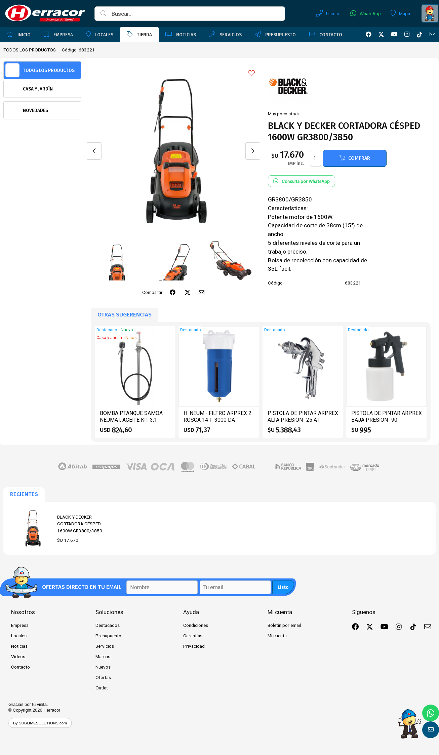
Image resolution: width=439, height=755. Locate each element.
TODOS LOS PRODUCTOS (29, 49)
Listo (283, 587)
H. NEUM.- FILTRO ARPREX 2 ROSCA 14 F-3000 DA (217, 416)
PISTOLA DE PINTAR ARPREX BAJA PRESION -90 (386, 416)
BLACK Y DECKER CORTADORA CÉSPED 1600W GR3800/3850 (79, 523)
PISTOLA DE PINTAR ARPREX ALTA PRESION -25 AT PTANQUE (303, 419)
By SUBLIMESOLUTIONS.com (40, 723)
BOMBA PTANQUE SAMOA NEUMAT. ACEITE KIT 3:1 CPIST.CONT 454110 (131, 419)
